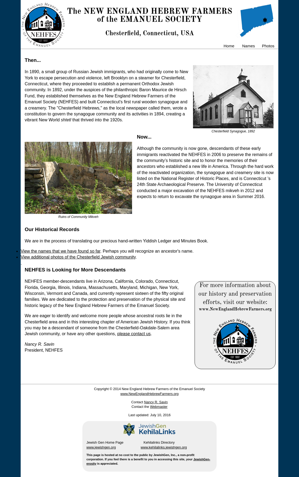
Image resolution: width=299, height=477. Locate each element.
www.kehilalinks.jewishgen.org (164, 447)
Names (248, 46)
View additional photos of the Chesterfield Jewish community (78, 257)
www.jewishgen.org (101, 447)
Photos (268, 46)
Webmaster (158, 407)
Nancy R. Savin (156, 402)
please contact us (134, 333)
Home (229, 46)
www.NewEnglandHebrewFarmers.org (150, 394)
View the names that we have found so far (60, 251)
